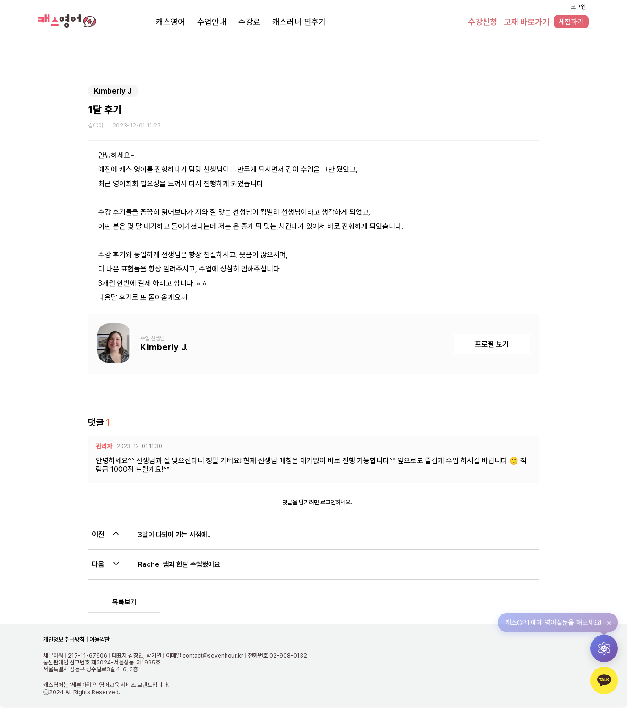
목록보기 (124, 602)
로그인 (578, 6)
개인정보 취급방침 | (65, 639)
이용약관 (99, 639)
